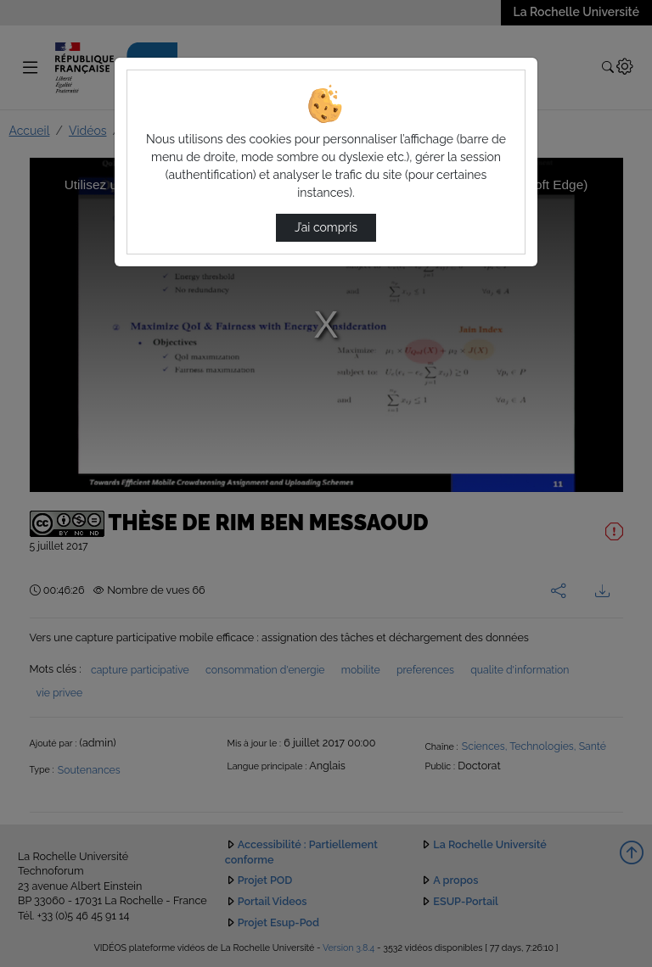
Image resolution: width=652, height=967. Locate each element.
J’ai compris (326, 227)
